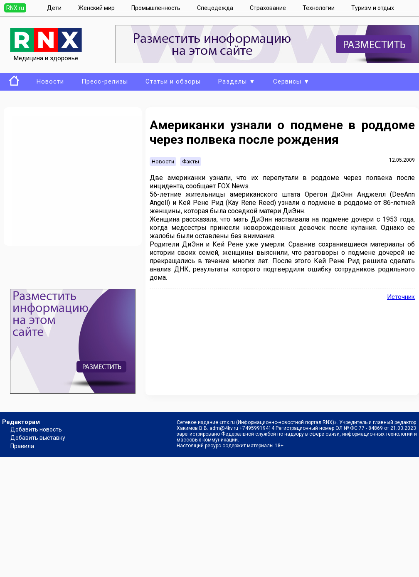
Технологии (319, 8)
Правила (22, 446)
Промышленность (155, 8)
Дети (54, 8)
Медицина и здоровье (46, 54)
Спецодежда (215, 8)
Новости (50, 81)
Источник (401, 297)
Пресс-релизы (104, 81)
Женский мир (96, 8)
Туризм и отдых (372, 8)
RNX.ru (15, 8)
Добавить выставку (37, 437)
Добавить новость (36, 429)
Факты (190, 161)
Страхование (268, 8)
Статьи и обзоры (173, 81)
